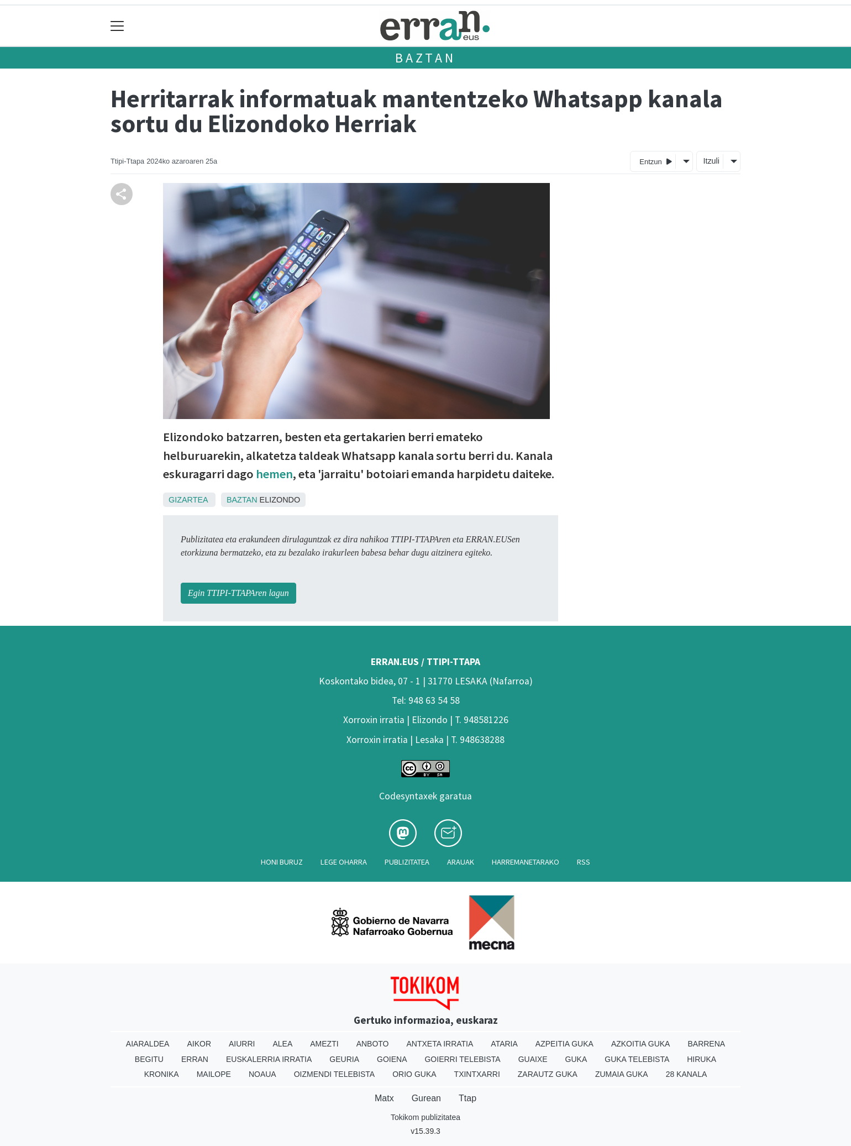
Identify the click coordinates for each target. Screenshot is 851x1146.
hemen (274, 474)
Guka (576, 1059)
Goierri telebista (462, 1059)
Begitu (149, 1059)
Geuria (344, 1059)
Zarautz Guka (547, 1074)
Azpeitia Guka (564, 1043)
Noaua (262, 1074)
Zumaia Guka (621, 1074)
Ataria (504, 1043)
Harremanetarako (525, 862)
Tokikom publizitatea (425, 1117)
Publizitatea (407, 862)
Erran (194, 1059)
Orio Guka (414, 1074)
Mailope (214, 1074)
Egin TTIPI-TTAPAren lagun (238, 593)
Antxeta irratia (440, 1043)
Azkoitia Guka (640, 1043)
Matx (384, 1098)
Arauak (460, 862)
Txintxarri (477, 1074)
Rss (583, 862)
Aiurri (242, 1043)
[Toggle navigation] (117, 25)
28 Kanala (686, 1074)
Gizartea (188, 499)
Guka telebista (637, 1059)
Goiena (392, 1059)
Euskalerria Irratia (269, 1059)
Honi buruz (282, 862)
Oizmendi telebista (334, 1074)
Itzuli (711, 160)
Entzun (655, 161)
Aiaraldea (148, 1043)
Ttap (467, 1098)
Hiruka (701, 1059)
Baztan (425, 57)
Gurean (426, 1098)
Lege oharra (344, 862)
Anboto (372, 1043)
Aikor (199, 1043)
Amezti (324, 1043)
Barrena (706, 1043)
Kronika (161, 1074)
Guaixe (533, 1059)
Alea (282, 1043)
